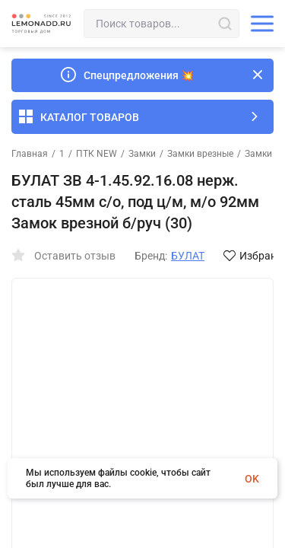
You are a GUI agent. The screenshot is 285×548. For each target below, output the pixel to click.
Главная (29, 153)
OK (252, 479)
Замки (142, 153)
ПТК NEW (96, 153)
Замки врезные (200, 153)
